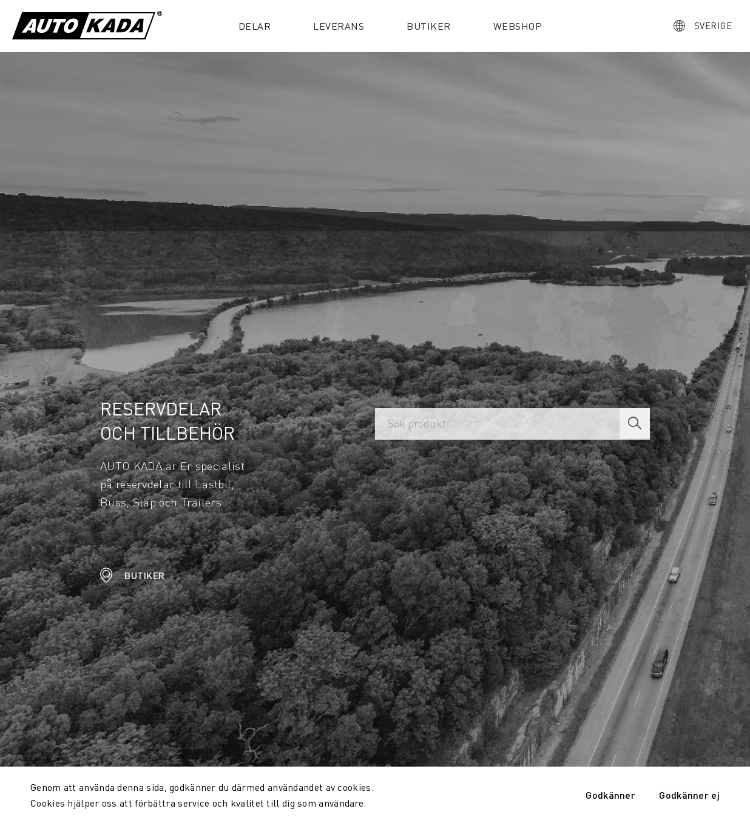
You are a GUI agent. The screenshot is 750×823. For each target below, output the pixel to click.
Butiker (429, 25)
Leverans (338, 25)
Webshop (517, 25)
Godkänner (610, 794)
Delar (254, 25)
